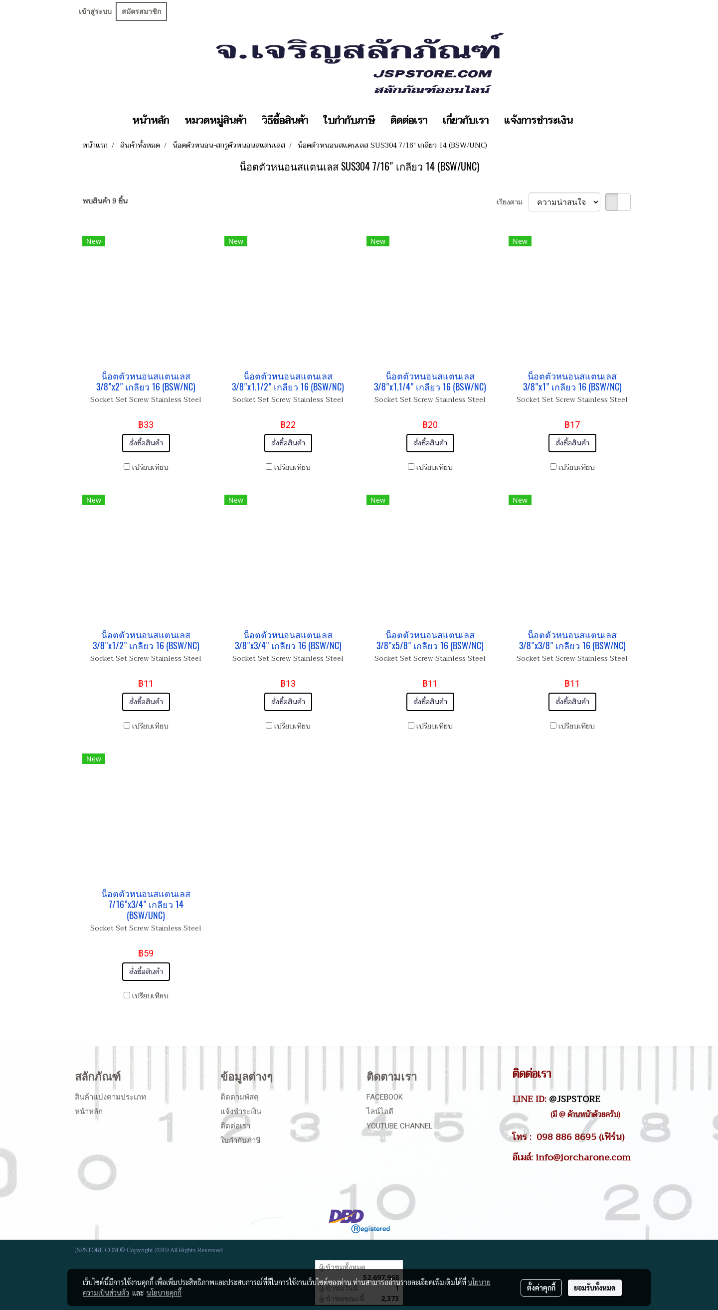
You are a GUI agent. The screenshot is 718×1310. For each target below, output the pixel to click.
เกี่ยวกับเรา (466, 120)
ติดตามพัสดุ (239, 1097)
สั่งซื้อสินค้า (146, 443)
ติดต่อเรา (408, 120)
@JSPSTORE (574, 1099)
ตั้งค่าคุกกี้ (541, 1287)
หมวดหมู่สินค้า (215, 120)
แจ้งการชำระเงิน (538, 120)
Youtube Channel (399, 1126)
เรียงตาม (513, 202)
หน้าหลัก (150, 120)
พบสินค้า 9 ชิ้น (105, 201)
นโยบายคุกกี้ (164, 1292)
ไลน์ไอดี (379, 1111)
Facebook (384, 1097)
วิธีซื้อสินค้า (285, 120)
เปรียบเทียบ (150, 467)
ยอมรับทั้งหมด (595, 1287)
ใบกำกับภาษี (349, 120)
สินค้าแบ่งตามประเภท (110, 1097)
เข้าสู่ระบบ (95, 11)
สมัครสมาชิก (141, 11)
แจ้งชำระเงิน (240, 1111)
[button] (589, 121)
